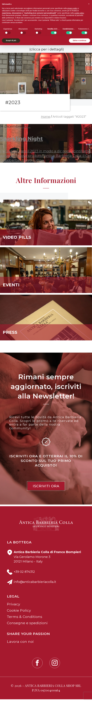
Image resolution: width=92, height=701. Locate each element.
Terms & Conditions (24, 618)
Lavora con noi (20, 643)
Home (45, 118)
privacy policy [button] (72, 8)
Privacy (13, 606)
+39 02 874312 (24, 573)
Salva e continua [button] (79, 40)
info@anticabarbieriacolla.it (35, 583)
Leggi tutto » (33, 162)
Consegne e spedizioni (27, 625)
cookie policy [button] (79, 13)
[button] (89, 4)
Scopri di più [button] (11, 40)
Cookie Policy (19, 612)
